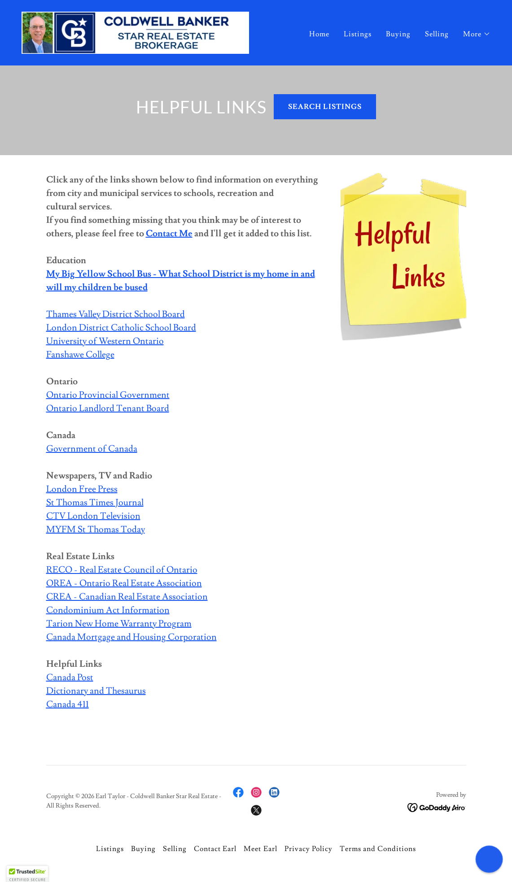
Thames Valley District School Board (115, 314)
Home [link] (319, 34)
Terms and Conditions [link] (378, 848)
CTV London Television (93, 516)
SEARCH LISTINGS (324, 106)
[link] (135, 30)
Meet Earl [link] (260, 848)
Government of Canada (91, 449)
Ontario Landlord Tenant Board (107, 408)
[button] (476, 34)
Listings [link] (358, 34)
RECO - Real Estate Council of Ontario (121, 570)
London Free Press (82, 489)
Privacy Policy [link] (308, 848)
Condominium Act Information (108, 610)
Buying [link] (398, 34)
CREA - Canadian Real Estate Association (127, 597)
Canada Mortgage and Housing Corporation (131, 637)
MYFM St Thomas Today (95, 529)
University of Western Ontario (105, 341)
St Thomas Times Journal (95, 502)
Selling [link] (437, 34)
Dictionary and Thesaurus (96, 691)
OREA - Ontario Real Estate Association (124, 583)
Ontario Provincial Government (108, 395)
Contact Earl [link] (215, 848)
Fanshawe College (80, 355)
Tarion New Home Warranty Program (119, 624)
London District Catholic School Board (121, 328)
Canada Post (69, 677)
